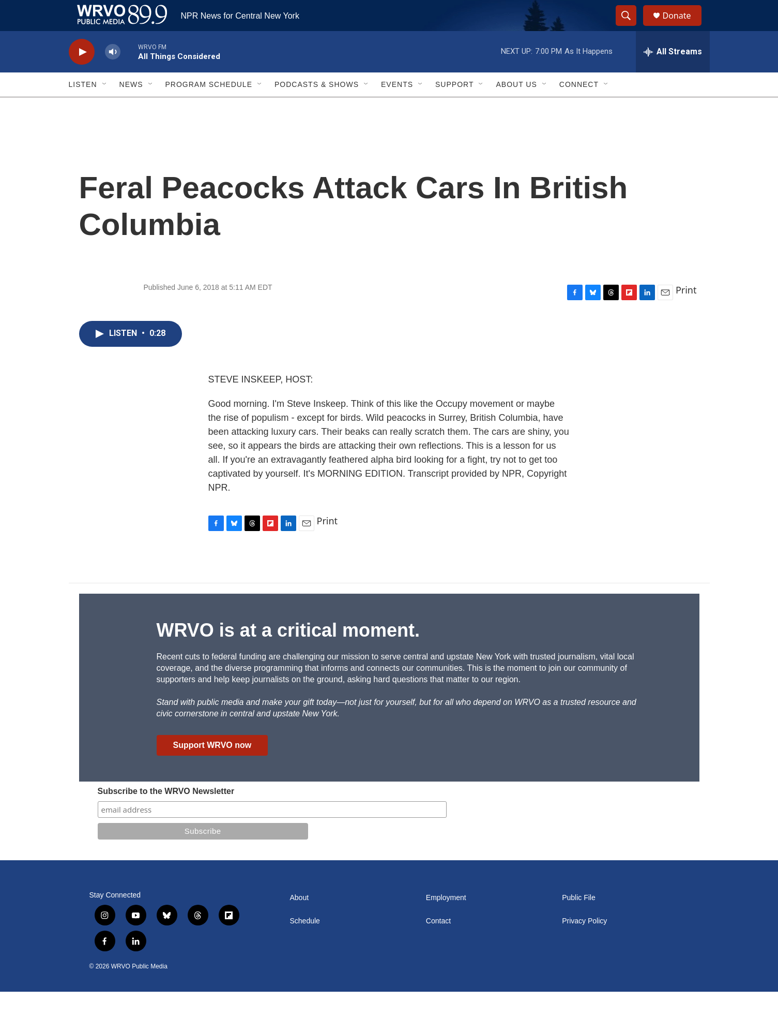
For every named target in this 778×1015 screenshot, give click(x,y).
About (299, 921)
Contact (438, 944)
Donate (683, 27)
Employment (446, 921)
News (131, 108)
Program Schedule (208, 108)
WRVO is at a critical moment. (288, 653)
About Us (516, 108)
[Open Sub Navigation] (105, 108)
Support (454, 108)
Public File (579, 921)
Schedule (305, 944)
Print (686, 313)
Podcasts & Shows (316, 108)
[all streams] (673, 75)
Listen (83, 108)
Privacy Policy (584, 944)
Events (397, 108)
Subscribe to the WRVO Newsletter (166, 814)
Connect (579, 108)
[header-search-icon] (631, 27)
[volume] (112, 75)
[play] (81, 75)
